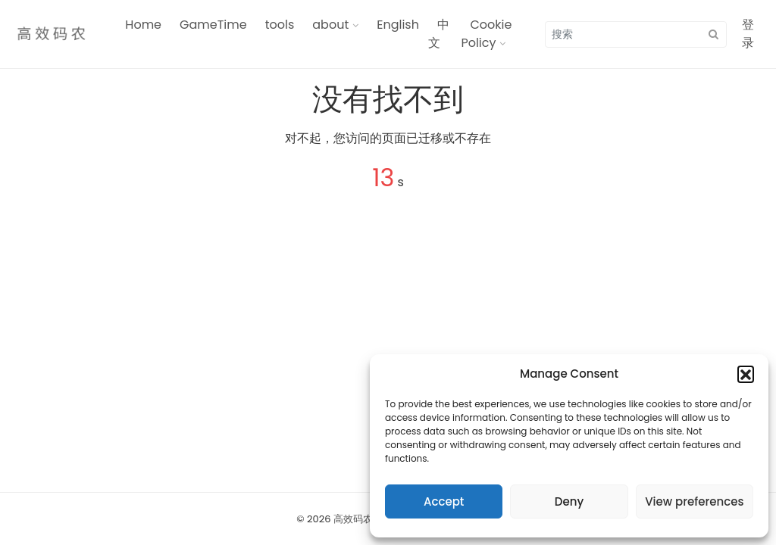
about (330, 24)
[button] (745, 374)
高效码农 (353, 519)
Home (143, 24)
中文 (438, 33)
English (398, 24)
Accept (444, 501)
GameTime (213, 24)
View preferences (694, 501)
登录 (748, 33)
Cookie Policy (486, 33)
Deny (569, 501)
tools (280, 24)
